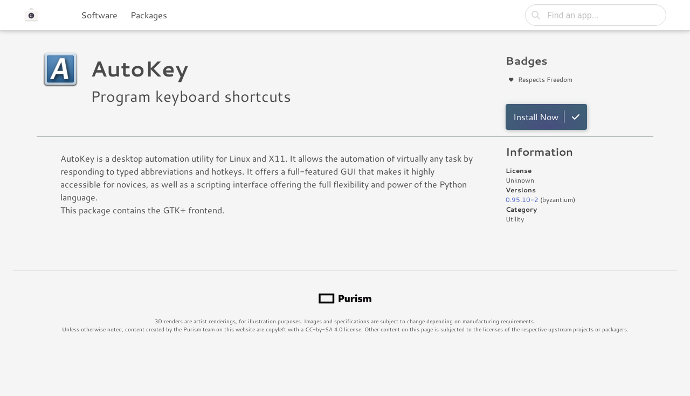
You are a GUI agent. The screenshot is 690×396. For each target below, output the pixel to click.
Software (99, 15)
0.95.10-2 (522, 199)
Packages (148, 15)
